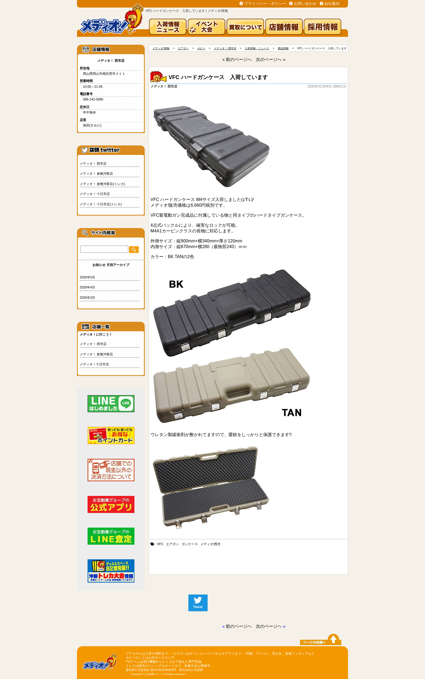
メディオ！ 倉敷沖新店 (96, 174)
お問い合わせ (305, 3)
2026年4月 (87, 287)
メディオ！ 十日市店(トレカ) (101, 204)
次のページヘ (269, 626)
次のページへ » (270, 59)
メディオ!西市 (210, 544)
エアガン (172, 544)
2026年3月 (87, 298)
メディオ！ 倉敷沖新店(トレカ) (102, 184)
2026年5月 (87, 277)
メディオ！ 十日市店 (95, 194)
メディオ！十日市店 (94, 364)
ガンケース (190, 544)
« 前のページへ (237, 59)
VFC (160, 544)
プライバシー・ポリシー (265, 3)
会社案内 (332, 3)
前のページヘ (239, 626)
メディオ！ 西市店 (93, 163)
